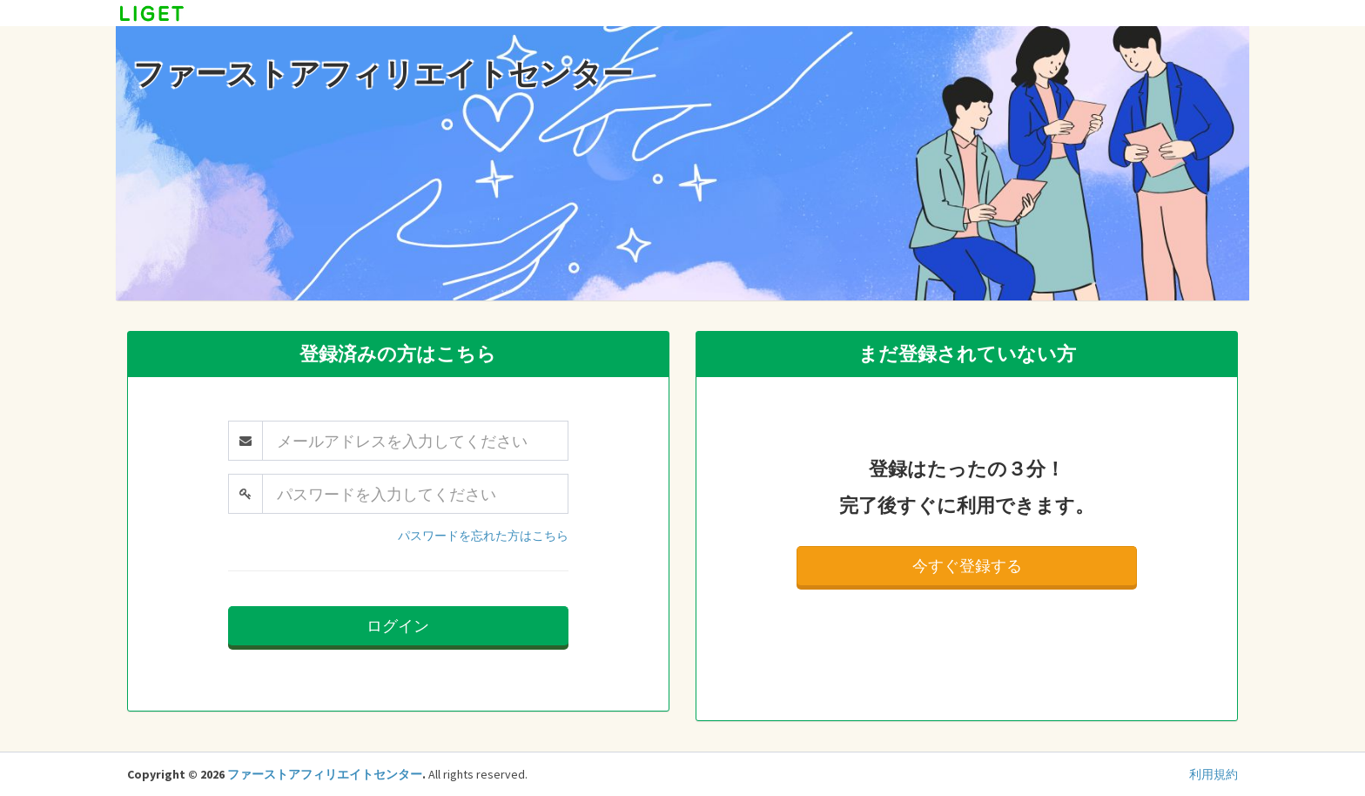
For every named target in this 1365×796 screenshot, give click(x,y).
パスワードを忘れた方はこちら (483, 535)
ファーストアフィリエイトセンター (324, 774)
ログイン (397, 626)
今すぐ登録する (967, 566)
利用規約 (1213, 774)
